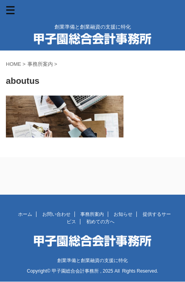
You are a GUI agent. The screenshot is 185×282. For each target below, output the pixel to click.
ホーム (25, 214)
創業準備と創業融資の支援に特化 (92, 260)
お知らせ (123, 214)
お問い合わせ (56, 214)
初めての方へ (100, 221)
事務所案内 (92, 214)
